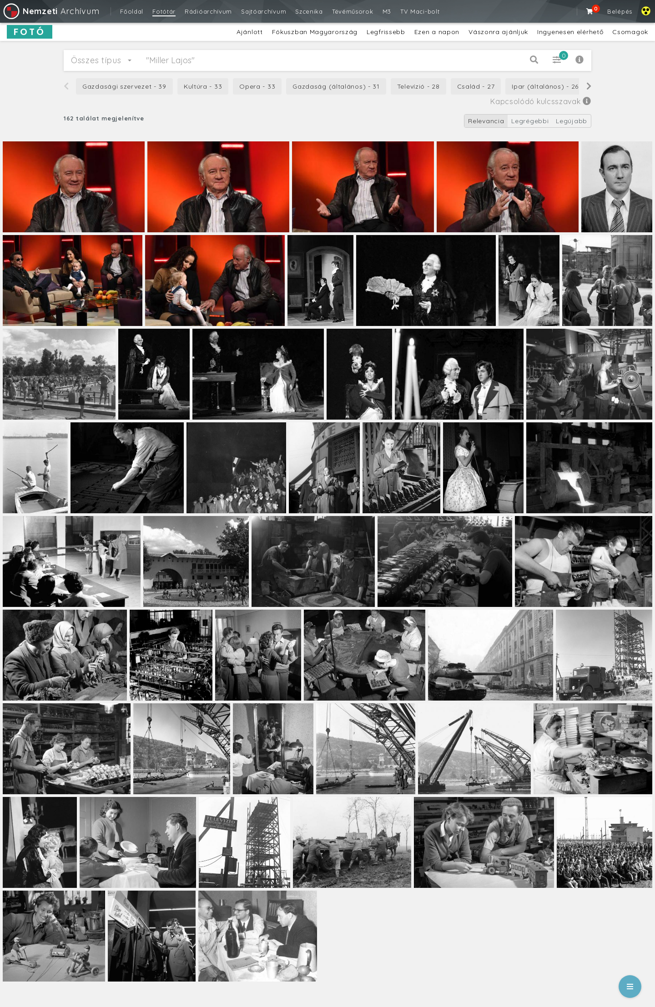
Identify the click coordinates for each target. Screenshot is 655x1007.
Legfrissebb (386, 32)
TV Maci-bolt (419, 11)
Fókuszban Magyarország (315, 32)
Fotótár (164, 11)
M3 (387, 11)
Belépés (619, 11)
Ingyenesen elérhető (570, 32)
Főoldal (131, 11)
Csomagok (630, 32)
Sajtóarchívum (263, 11)
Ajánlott (250, 32)
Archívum (50, 11)
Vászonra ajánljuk (498, 32)
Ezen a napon (436, 32)
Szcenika (309, 11)
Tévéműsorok (352, 11)
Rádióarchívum (208, 11)
